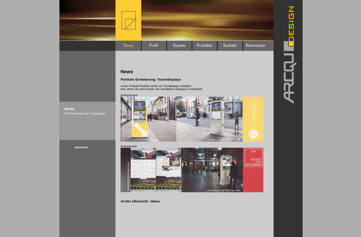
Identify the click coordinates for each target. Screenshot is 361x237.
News (155, 201)
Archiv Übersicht (134, 201)
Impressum (81, 147)
